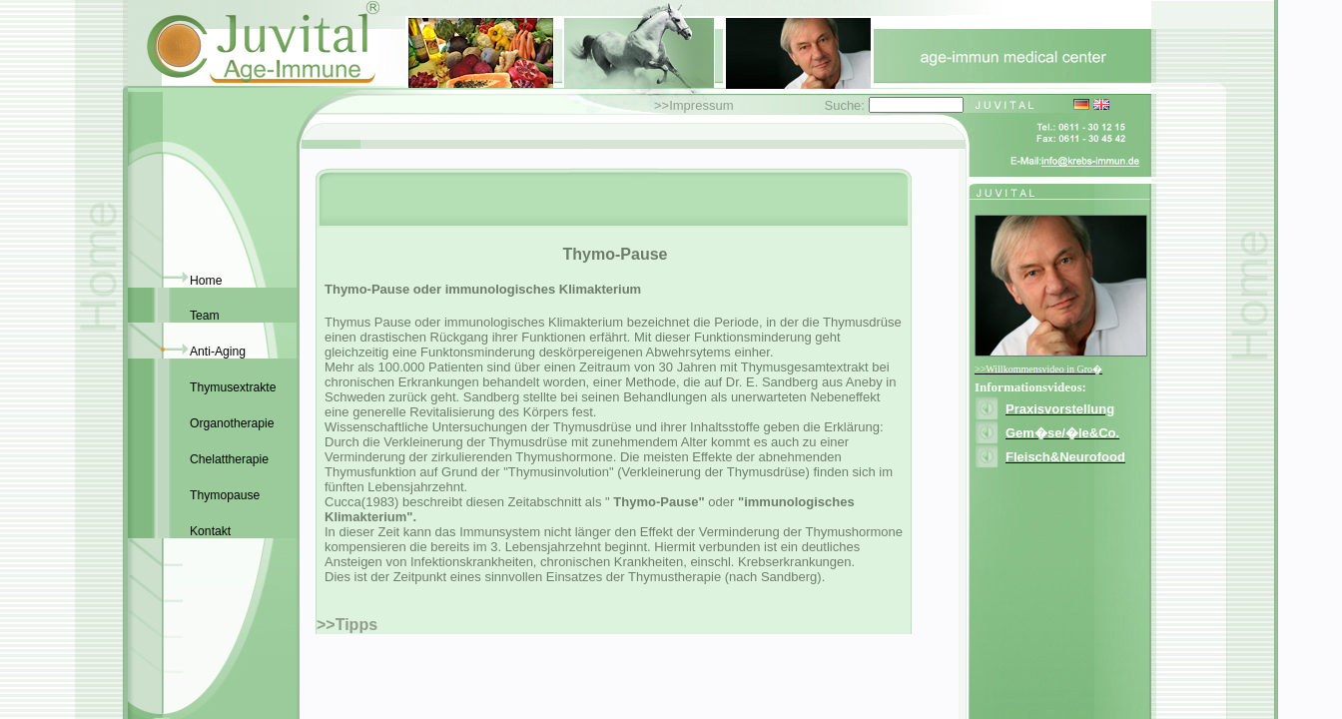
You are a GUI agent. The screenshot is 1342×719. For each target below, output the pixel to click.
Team (205, 316)
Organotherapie (232, 423)
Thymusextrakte (233, 387)
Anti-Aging (218, 352)
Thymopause (225, 495)
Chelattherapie (229, 459)
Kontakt (210, 531)
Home (206, 281)
